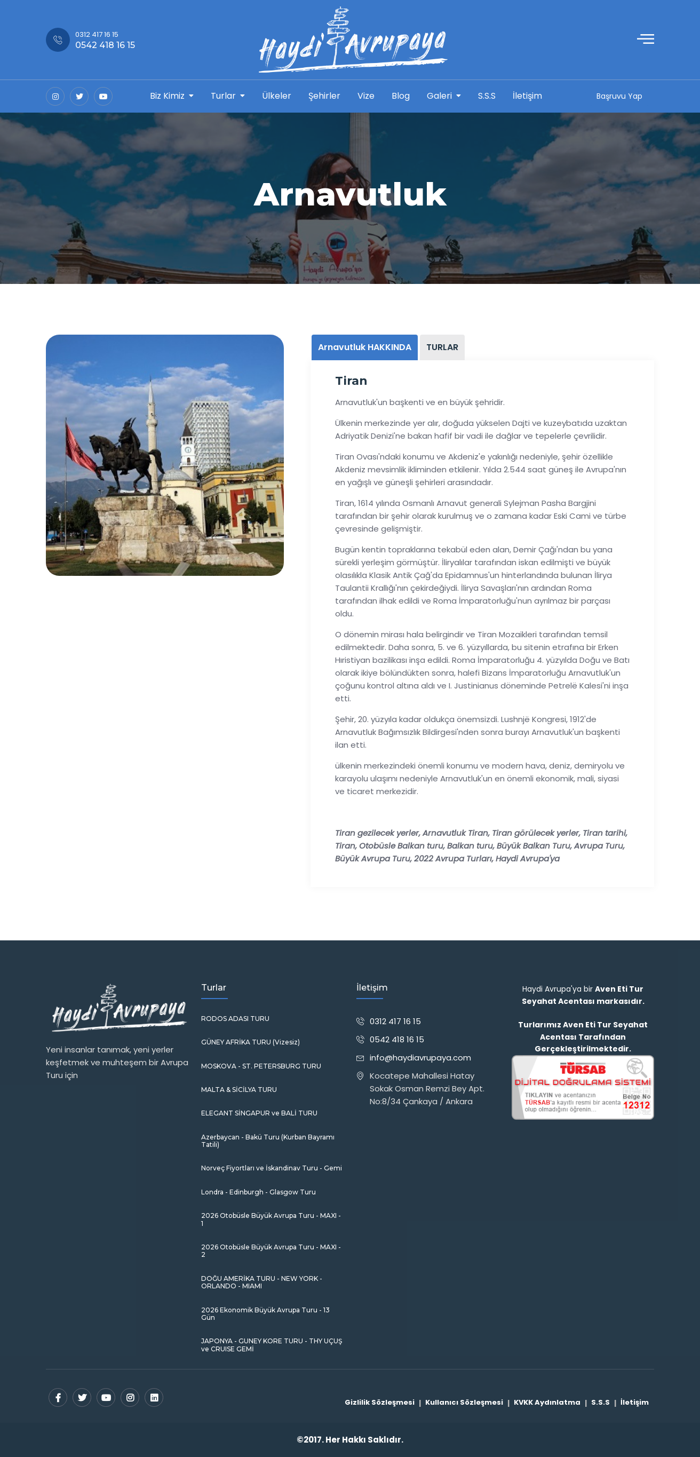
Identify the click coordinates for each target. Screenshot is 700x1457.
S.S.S (487, 96)
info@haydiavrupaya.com (420, 1057)
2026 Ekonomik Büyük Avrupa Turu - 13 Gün (265, 1313)
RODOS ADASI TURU (235, 1019)
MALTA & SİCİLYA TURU (239, 1090)
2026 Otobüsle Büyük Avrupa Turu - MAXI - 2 (271, 1251)
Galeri (439, 96)
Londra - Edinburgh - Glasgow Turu (258, 1192)
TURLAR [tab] (442, 347)
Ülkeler (276, 96)
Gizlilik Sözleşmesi (380, 1402)
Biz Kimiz (167, 96)
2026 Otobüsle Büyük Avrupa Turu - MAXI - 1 (271, 1219)
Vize (366, 96)
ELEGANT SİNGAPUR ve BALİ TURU (259, 1113)
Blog (401, 96)
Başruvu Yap (619, 96)
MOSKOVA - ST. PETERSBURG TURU (261, 1066)
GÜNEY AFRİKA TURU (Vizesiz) (250, 1042)
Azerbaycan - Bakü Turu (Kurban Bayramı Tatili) (268, 1141)
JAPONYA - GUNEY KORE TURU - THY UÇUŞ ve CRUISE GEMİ (271, 1344)
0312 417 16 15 (395, 1021)
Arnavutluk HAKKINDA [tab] (364, 347)
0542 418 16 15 (397, 1039)
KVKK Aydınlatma (547, 1402)
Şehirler (324, 96)
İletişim (527, 96)
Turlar (223, 96)
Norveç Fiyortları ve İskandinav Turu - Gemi (271, 1168)
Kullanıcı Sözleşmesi (464, 1402)
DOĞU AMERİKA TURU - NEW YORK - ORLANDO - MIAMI (261, 1282)
